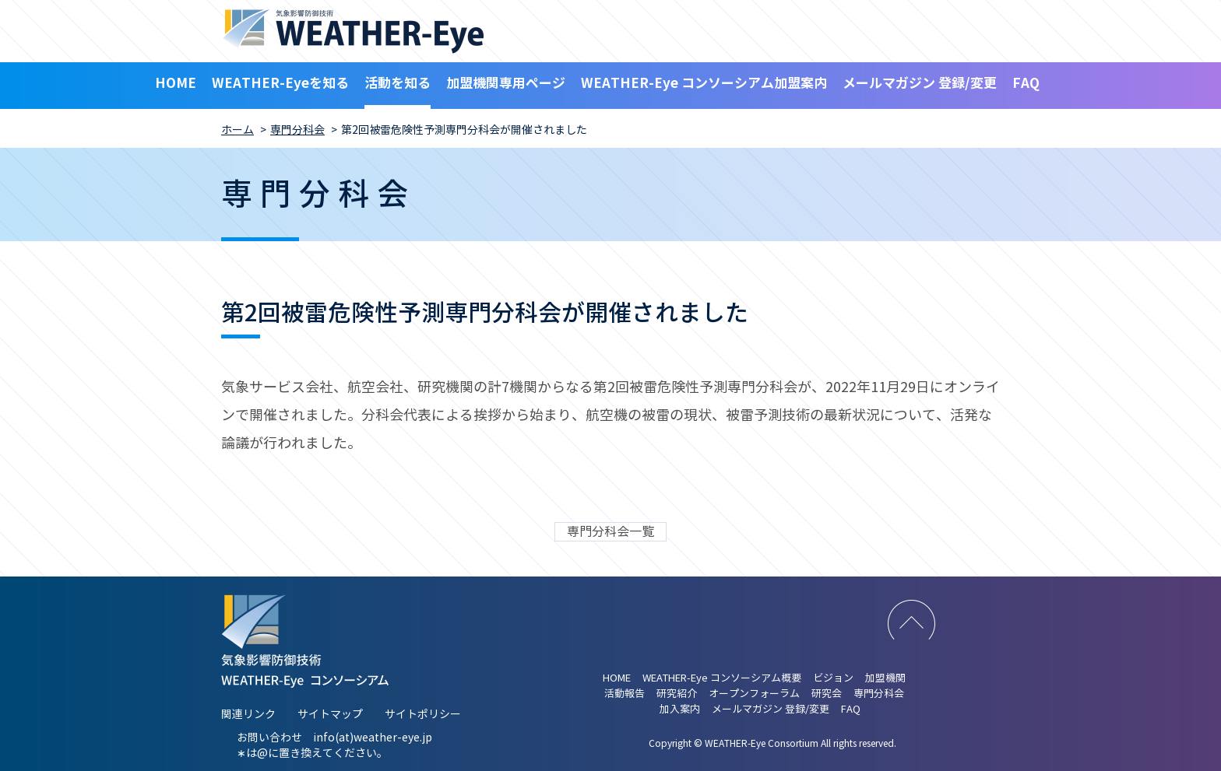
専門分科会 (297, 130)
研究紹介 (676, 694)
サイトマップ (330, 714)
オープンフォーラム (754, 694)
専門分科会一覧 (610, 531)
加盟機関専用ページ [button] (505, 83)
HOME (175, 83)
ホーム (237, 130)
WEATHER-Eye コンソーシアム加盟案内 (704, 83)
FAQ (1026, 83)
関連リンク (248, 714)
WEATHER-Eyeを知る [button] (280, 83)
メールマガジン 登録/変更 (920, 83)
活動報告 (624, 694)
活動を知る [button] (397, 83)
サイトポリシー (423, 714)
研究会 (826, 694)
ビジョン (833, 678)
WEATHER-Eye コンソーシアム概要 (721, 678)
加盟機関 (885, 678)
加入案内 (680, 709)
